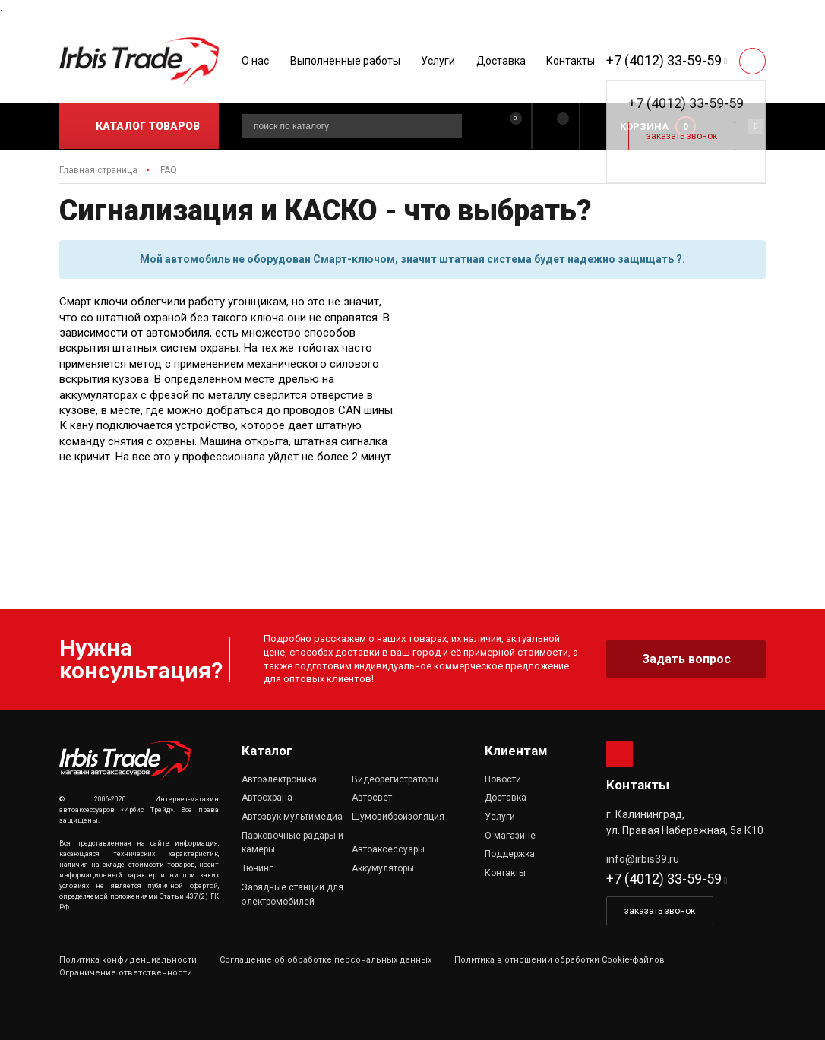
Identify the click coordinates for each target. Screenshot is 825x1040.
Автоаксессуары (388, 849)
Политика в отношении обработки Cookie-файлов (559, 960)
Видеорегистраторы (395, 779)
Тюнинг (257, 868)
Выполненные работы (345, 61)
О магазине (510, 835)
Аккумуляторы (383, 868)
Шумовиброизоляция (398, 816)
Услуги (438, 61)
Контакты (570, 61)
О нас (255, 61)
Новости (503, 779)
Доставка (501, 61)
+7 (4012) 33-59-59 (664, 60)
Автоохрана (267, 797)
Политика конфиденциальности (128, 960)
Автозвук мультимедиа (292, 816)
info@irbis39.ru (642, 859)
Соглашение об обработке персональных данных (325, 960)
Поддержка (510, 854)
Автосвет (372, 797)
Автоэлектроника (279, 779)
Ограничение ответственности (125, 973)
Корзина (644, 126)
